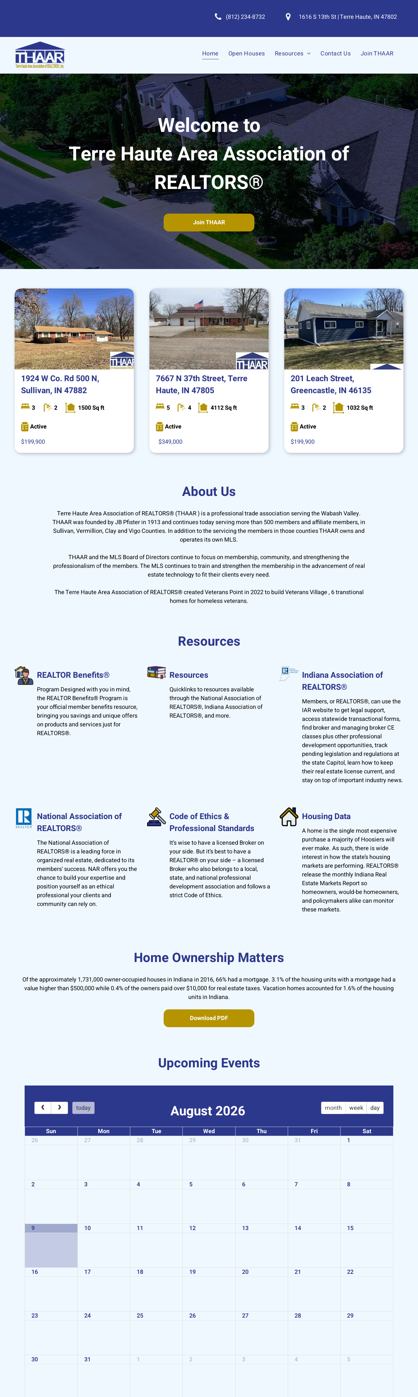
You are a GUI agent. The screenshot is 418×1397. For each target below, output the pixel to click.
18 (140, 1272)
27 (87, 1140)
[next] (59, 1108)
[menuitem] (210, 53)
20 (245, 1272)
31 (298, 1140)
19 (192, 1272)
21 (298, 1272)
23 (34, 1315)
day (375, 1108)
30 (245, 1140)
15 (350, 1228)
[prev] (42, 1108)
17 (87, 1272)
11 (140, 1228)
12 (192, 1228)
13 (245, 1228)
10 (87, 1228)
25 (140, 1315)
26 (34, 1140)
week (356, 1108)
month (333, 1108)
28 (140, 1140)
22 (350, 1272)
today (83, 1108)
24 (87, 1315)
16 (34, 1272)
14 (298, 1228)
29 (192, 1140)
